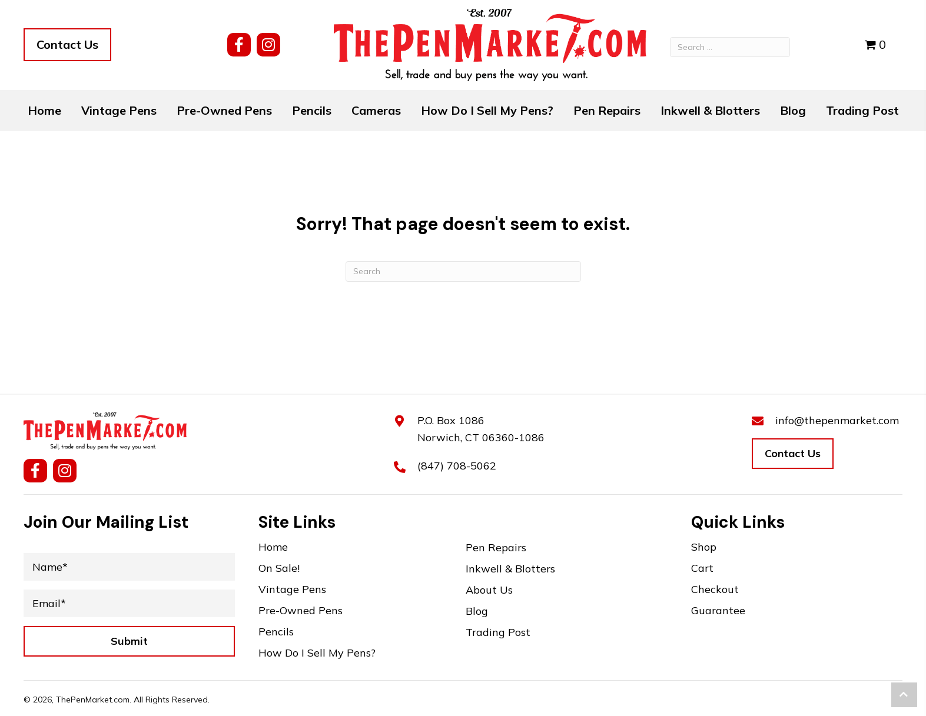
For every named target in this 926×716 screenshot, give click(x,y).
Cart (702, 568)
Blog (477, 611)
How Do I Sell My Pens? (317, 653)
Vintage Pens (292, 590)
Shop (703, 547)
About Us (489, 590)
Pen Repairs (496, 548)
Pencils (276, 632)
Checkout (715, 590)
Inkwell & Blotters (510, 569)
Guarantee (718, 611)
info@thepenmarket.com (837, 420)
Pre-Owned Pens (300, 611)
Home (273, 547)
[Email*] (129, 603)
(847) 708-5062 (456, 465)
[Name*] (129, 567)
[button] (239, 44)
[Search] (463, 271)
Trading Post (498, 633)
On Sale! (279, 568)
